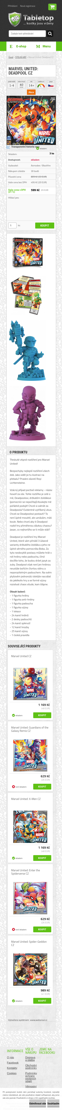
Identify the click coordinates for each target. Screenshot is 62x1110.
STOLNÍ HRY (20, 57)
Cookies (12, 1073)
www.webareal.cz (38, 1020)
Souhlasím (53, 1103)
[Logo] (31, 19)
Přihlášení (12, 6)
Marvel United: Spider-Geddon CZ (29, 943)
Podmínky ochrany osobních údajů (31, 1077)
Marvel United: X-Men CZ (26, 799)
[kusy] (12, 225)
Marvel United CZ (21, 656)
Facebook (13, 1062)
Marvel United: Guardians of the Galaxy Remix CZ (29, 729)
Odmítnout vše (37, 1103)
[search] (50, 34)
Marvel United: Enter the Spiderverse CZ (25, 872)
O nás (10, 1057)
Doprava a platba (30, 1059)
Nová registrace (27, 6)
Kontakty (12, 1068)
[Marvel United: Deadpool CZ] (31, 97)
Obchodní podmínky (31, 1066)
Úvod (11, 57)
